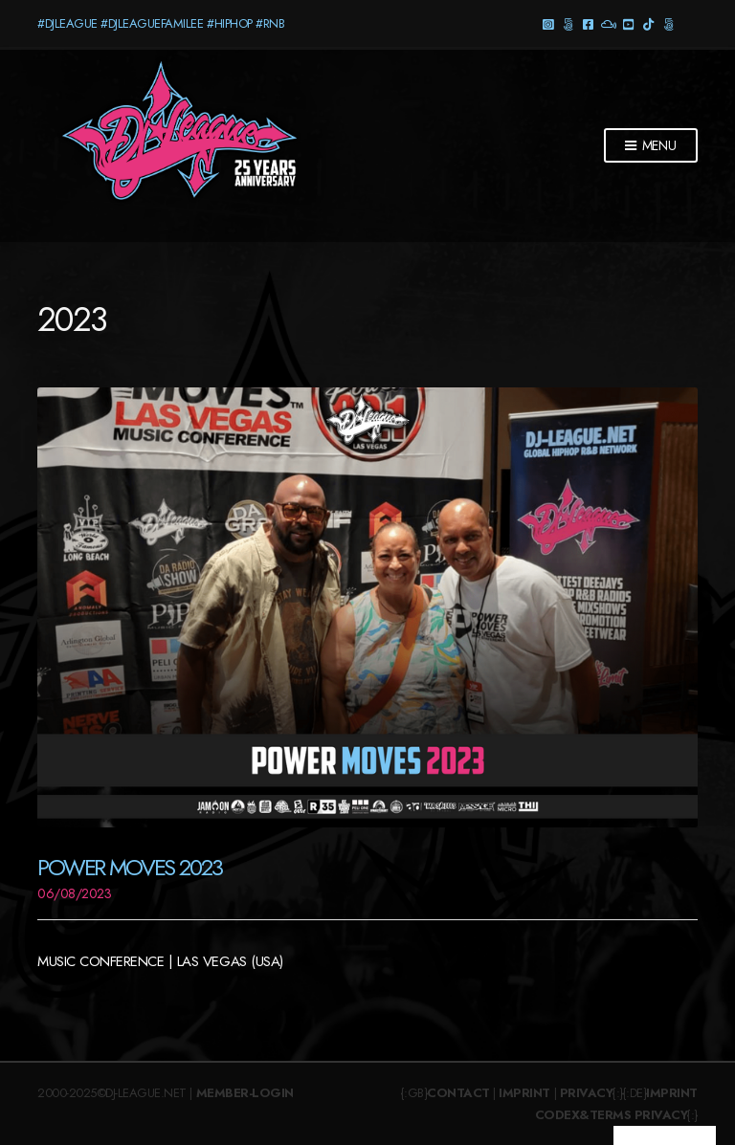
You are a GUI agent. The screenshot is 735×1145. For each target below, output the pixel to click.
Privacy (586, 1093)
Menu (651, 146)
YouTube (628, 23)
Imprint (524, 1093)
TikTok (648, 23)
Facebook (588, 23)
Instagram (548, 23)
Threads (568, 23)
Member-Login (245, 1093)
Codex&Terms (583, 1115)
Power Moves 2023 (129, 867)
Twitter (668, 23)
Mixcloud (608, 23)
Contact (458, 1093)
